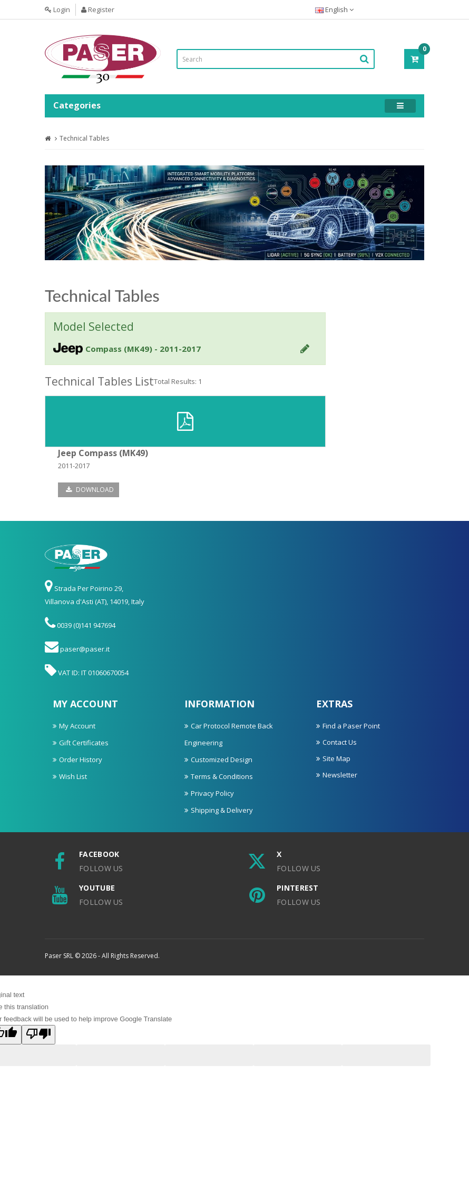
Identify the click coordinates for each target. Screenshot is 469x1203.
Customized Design (221, 759)
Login (57, 9)
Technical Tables (84, 138)
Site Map (336, 758)
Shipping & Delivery (222, 810)
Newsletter (340, 775)
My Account (77, 726)
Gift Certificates (84, 742)
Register (97, 9)
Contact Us (340, 742)
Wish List (73, 776)
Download (90, 489)
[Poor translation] (38, 1034)
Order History (80, 759)
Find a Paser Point (351, 726)
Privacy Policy (212, 793)
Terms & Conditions (222, 776)
